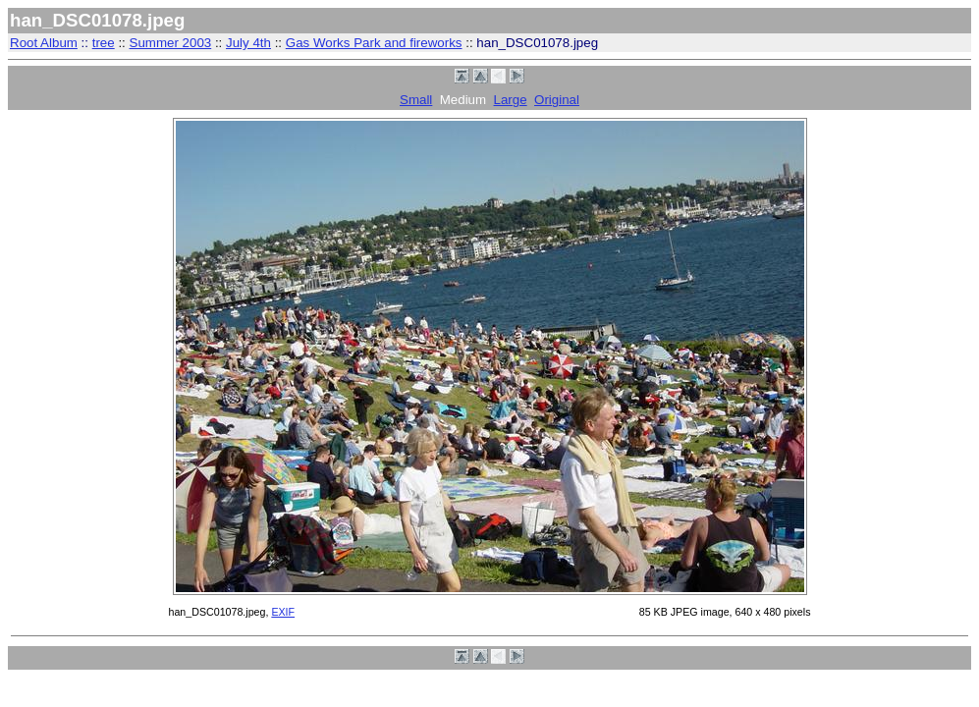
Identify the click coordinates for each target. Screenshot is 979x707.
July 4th (248, 42)
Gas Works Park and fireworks (374, 42)
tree (103, 42)
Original (556, 99)
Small (416, 99)
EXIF (283, 612)
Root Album (44, 42)
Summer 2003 (171, 42)
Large (510, 99)
